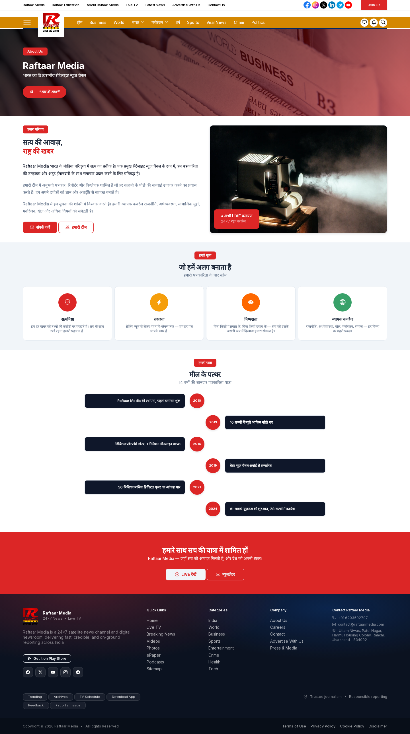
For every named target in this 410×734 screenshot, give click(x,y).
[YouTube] (53, 672)
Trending (35, 697)
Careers (277, 627)
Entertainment (221, 648)
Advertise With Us (186, 5)
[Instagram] (65, 672)
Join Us (374, 5)
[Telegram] (78, 672)
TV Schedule (90, 697)
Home (152, 620)
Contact (277, 634)
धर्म (177, 22)
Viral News (216, 22)
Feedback (36, 705)
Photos (153, 648)
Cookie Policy (352, 726)
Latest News (155, 5)
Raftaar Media (34, 5)
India (212, 620)
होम (79, 22)
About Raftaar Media (103, 5)
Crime (239, 22)
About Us (278, 620)
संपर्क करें (40, 227)
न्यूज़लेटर (225, 574)
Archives (61, 697)
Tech (213, 668)
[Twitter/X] (40, 672)
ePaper (154, 655)
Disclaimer (378, 726)
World (119, 22)
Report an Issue (68, 705)
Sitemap (154, 668)
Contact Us (216, 5)
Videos (153, 641)
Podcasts (155, 661)
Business (97, 22)
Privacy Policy (323, 726)
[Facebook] (28, 672)
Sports (193, 22)
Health (214, 661)
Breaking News (161, 634)
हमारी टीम (76, 227)
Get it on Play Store (47, 658)
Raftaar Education (65, 5)
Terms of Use (294, 726)
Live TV (132, 5)
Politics (258, 22)
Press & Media (283, 648)
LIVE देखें (185, 574)
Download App (123, 697)
